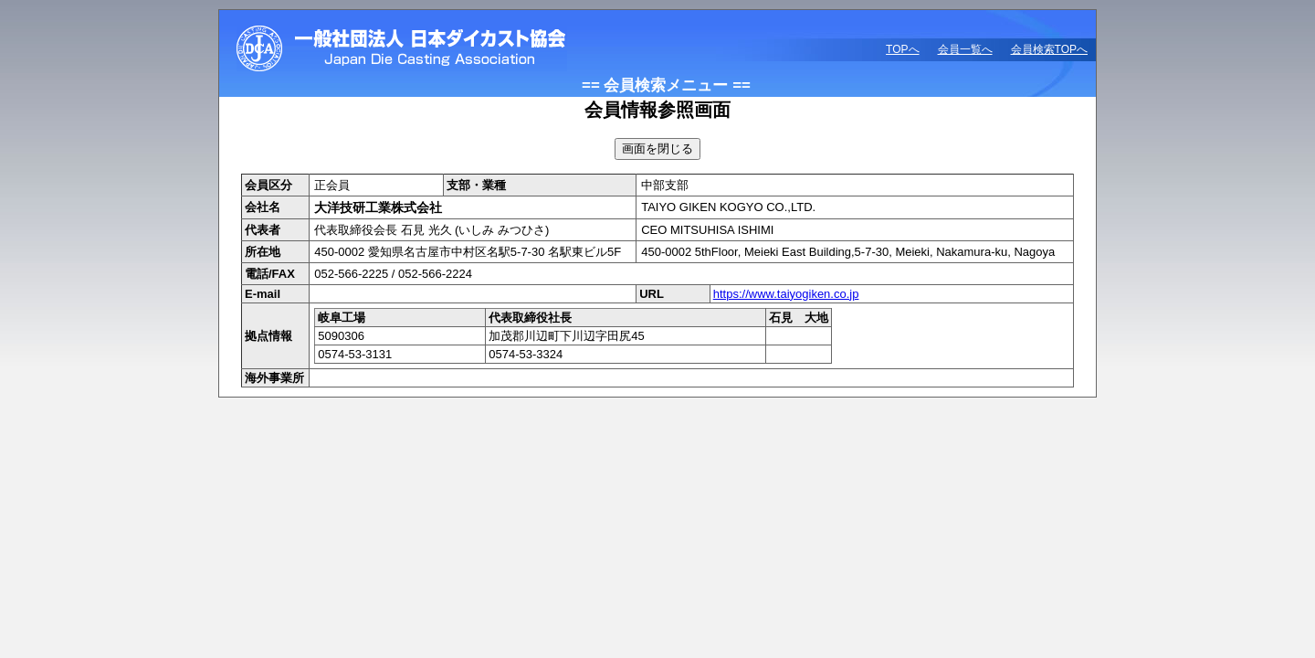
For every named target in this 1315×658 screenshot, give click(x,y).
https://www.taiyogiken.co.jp (786, 294)
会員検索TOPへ (1049, 49)
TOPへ (902, 49)
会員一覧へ (965, 49)
